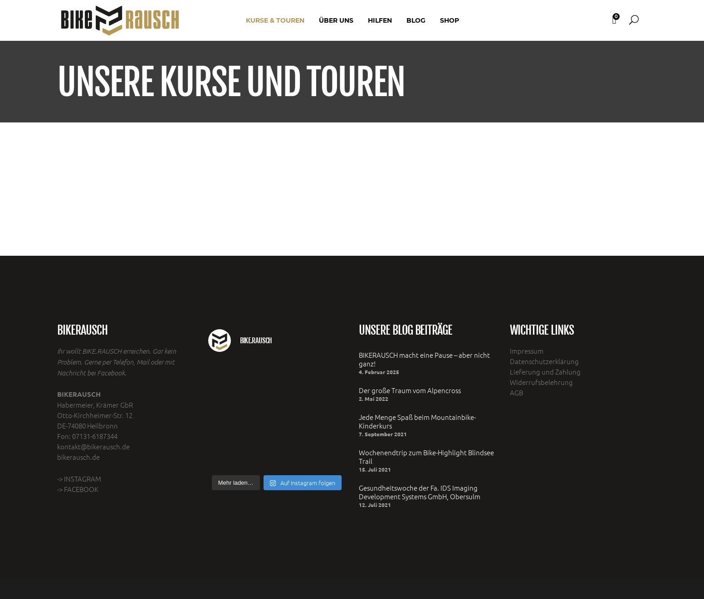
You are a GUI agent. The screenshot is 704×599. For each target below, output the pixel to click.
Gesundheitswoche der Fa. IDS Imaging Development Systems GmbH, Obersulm (419, 492)
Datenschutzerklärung (544, 361)
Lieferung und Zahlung (545, 371)
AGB (516, 392)
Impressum (526, 351)
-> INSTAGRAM (79, 478)
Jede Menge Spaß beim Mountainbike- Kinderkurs (417, 421)
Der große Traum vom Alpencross (410, 390)
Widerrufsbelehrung (541, 382)
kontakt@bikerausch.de (93, 446)
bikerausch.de (78, 457)
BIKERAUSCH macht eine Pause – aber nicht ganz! (424, 359)
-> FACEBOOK (77, 489)
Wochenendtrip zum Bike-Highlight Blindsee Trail (426, 457)
